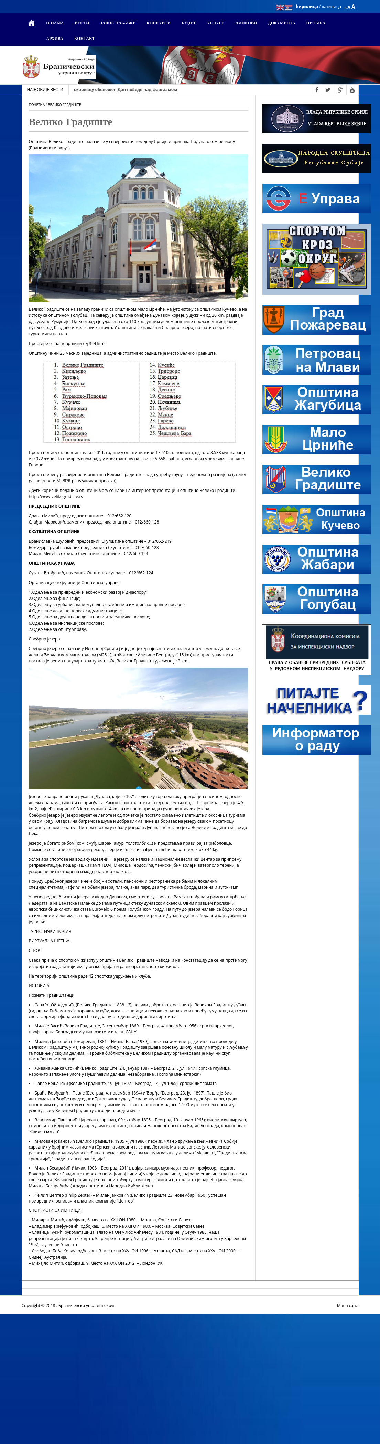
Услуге (216, 23)
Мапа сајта (347, 1305)
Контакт (84, 38)
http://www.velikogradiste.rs (56, 496)
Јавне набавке (117, 23)
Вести (82, 23)
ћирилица (307, 6)
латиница (331, 6)
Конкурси (158, 23)
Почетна (37, 104)
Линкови (246, 23)
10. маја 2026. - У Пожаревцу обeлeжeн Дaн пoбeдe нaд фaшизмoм (116, 90)
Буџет (189, 23)
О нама (55, 23)
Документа (281, 23)
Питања (315, 23)
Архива (54, 38)
